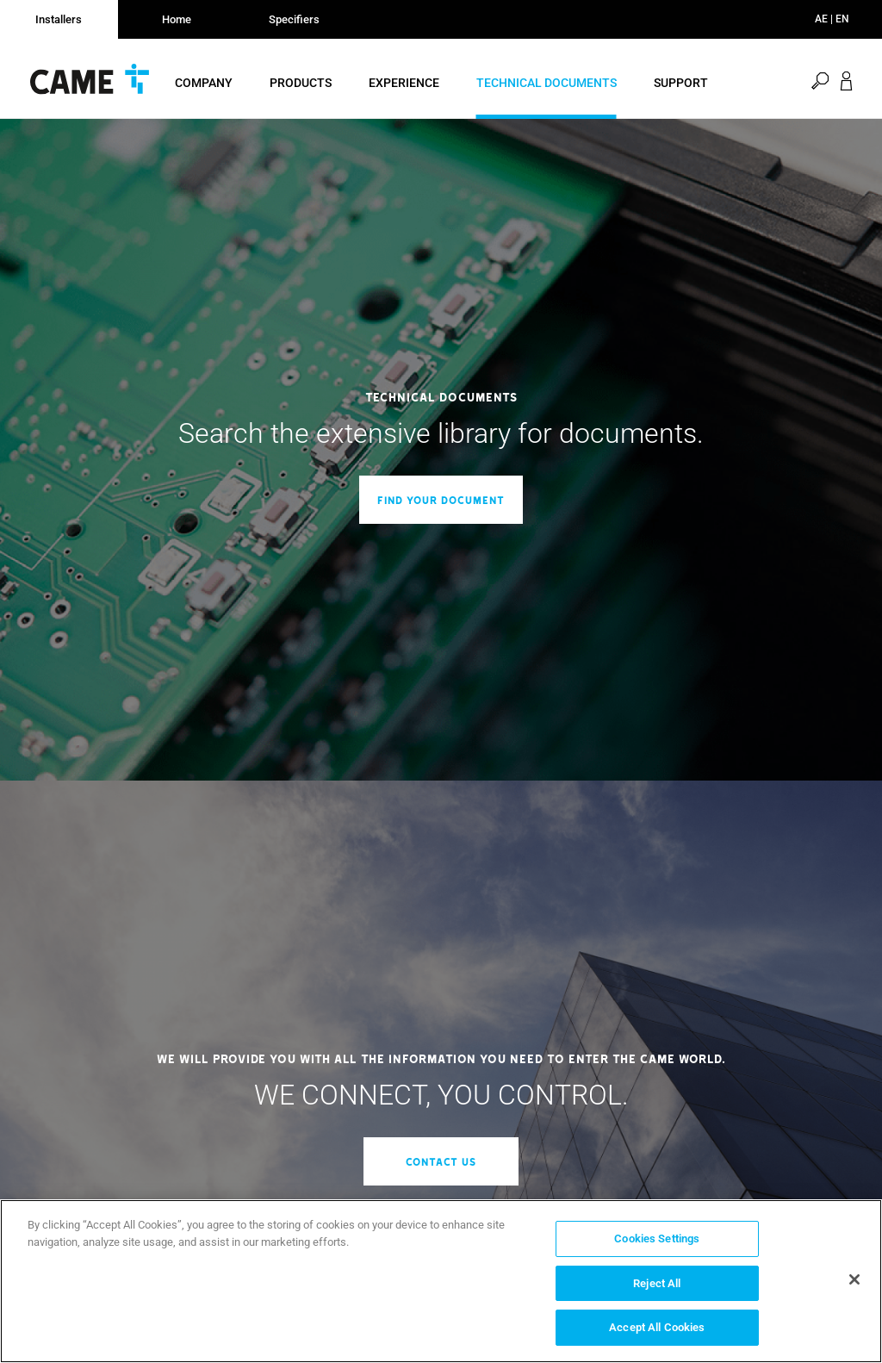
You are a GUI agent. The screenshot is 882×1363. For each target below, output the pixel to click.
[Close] (854, 1279)
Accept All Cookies (657, 1327)
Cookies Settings (656, 1238)
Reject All (656, 1283)
